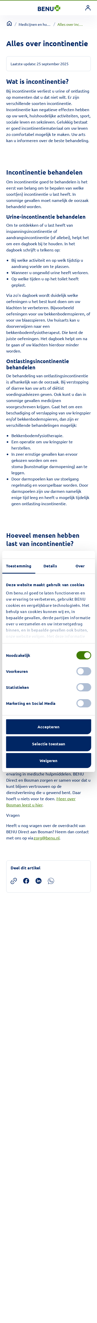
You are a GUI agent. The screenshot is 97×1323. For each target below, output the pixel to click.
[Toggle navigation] (10, 8)
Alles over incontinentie (71, 24)
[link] (88, 8)
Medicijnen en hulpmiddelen (35, 24)
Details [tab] (50, 565)
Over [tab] (80, 565)
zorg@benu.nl (46, 837)
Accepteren (48, 726)
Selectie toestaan (48, 743)
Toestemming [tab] (18, 565)
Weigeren (48, 760)
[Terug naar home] (9, 23)
